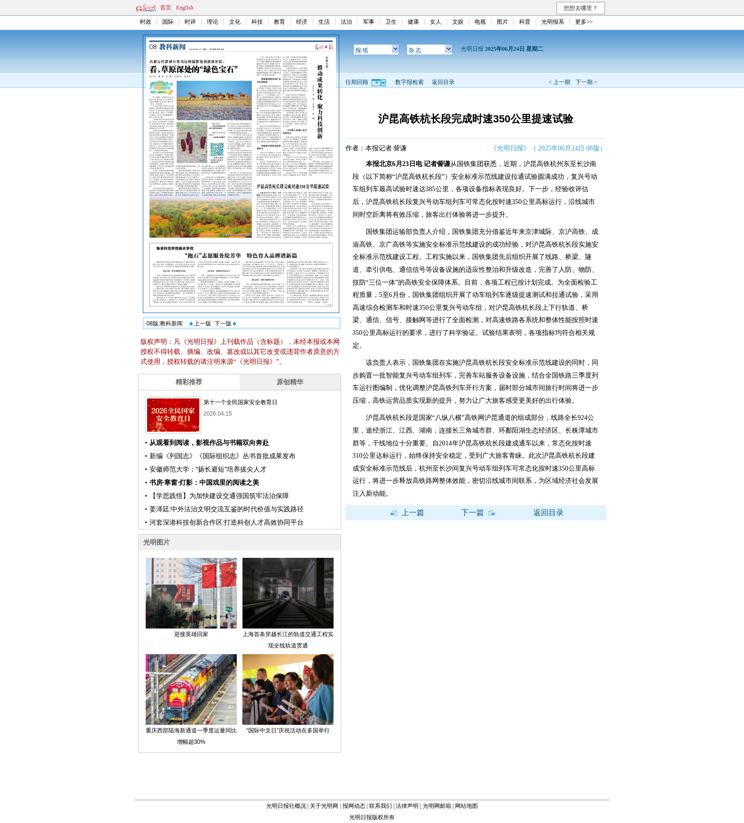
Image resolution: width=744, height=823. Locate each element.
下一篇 (478, 513)
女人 (435, 21)
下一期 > (586, 82)
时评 (190, 21)
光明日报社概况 (286, 806)
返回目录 (443, 82)
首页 (165, 7)
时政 (145, 21)
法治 (346, 21)
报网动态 (354, 806)
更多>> (584, 21)
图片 (502, 21)
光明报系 (552, 21)
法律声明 (407, 806)
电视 (480, 21)
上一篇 (407, 513)
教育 (279, 21)
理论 (212, 21)
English (185, 7)
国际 (168, 21)
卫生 (391, 21)
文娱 (458, 21)
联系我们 (380, 806)
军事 (368, 21)
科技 (257, 21)
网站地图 (466, 806)
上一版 (200, 323)
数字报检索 (409, 82)
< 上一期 (559, 82)
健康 (413, 21)
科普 (524, 21)
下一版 (225, 323)
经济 (301, 21)
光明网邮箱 (437, 806)
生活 (324, 21)
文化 (235, 21)
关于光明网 (324, 806)
